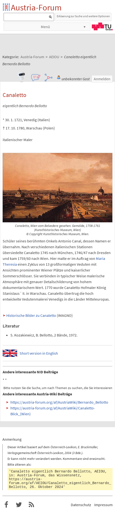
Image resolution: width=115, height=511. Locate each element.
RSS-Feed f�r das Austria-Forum (31, 505)
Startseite (6, 7)
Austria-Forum (36, 7)
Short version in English (39, 353)
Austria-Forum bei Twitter (19, 505)
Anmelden (102, 78)
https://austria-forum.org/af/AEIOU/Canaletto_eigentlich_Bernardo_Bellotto (60, 483)
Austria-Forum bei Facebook (6, 505)
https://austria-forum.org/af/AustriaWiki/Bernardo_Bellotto (59, 402)
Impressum (103, 504)
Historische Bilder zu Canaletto (31, 315)
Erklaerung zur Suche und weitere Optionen (83, 16)
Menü (45, 26)
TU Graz (102, 26)
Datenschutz (81, 504)
